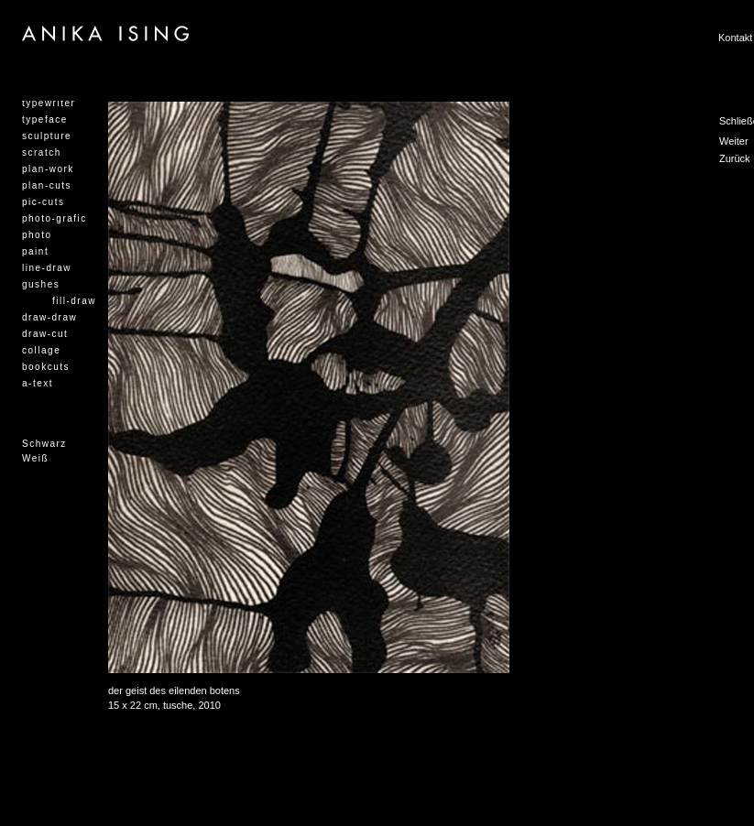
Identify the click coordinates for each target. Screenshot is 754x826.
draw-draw (49, 317)
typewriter (48, 103)
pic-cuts (43, 202)
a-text (37, 383)
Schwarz (44, 444)
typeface (45, 119)
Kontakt (735, 37)
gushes (41, 284)
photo (37, 235)
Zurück (734, 158)
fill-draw (74, 301)
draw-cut (45, 334)
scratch (41, 152)
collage (41, 350)
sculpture (46, 136)
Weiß (35, 458)
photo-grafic (54, 218)
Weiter (734, 141)
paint (35, 251)
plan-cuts (46, 185)
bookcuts (46, 367)
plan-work (48, 169)
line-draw (46, 268)
